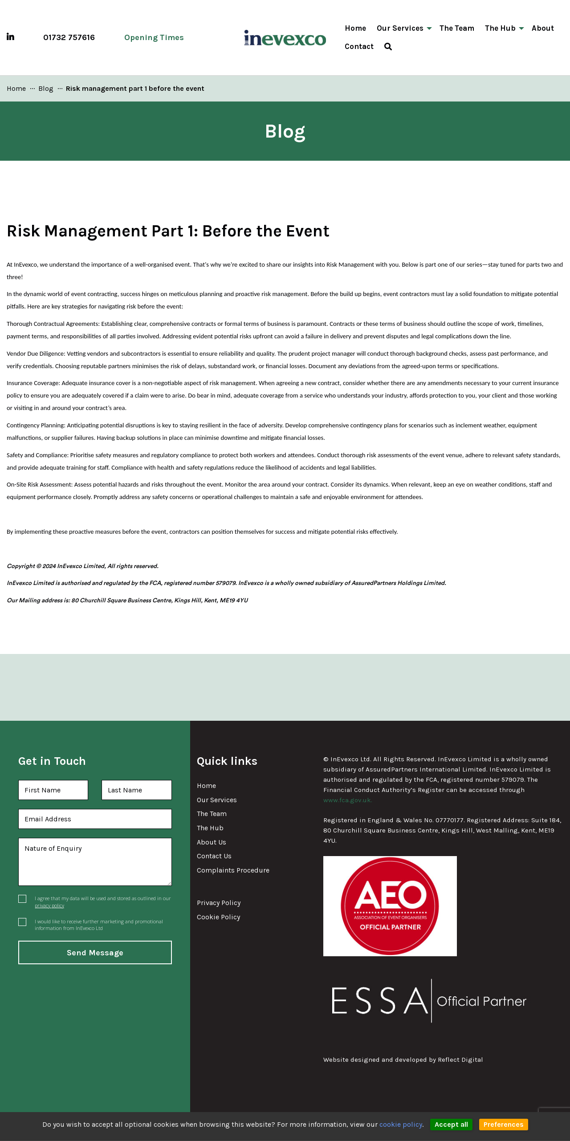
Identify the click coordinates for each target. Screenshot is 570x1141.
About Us (211, 842)
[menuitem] (388, 46)
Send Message (95, 953)
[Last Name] (137, 790)
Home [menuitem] (355, 28)
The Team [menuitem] (457, 28)
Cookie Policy (218, 917)
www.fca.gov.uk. (347, 800)
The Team (212, 813)
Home (206, 785)
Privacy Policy (218, 902)
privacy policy (49, 905)
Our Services (217, 800)
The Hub (210, 828)
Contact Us (214, 856)
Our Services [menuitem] (400, 28)
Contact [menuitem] (359, 46)
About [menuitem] (543, 28)
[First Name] (53, 790)
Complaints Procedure (233, 870)
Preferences (504, 1124)
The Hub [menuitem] (500, 28)
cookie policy (400, 1124)
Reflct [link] (460, 1060)
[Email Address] (95, 819)
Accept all (451, 1124)
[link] (16, 88)
